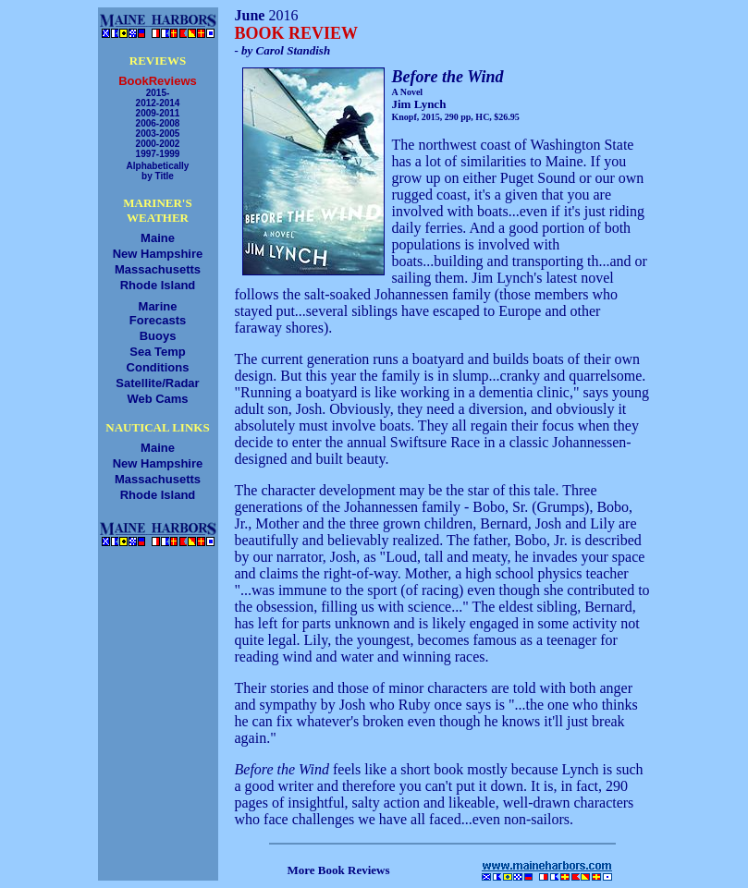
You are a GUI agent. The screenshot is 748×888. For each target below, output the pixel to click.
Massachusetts (158, 269)
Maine (158, 238)
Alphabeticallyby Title (158, 171)
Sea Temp (157, 352)
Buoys (158, 336)
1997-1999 (158, 154)
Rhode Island (158, 285)
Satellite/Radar (157, 383)
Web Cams (157, 399)
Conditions (158, 367)
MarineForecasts (157, 313)
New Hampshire (158, 254)
